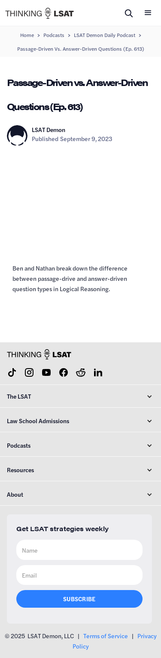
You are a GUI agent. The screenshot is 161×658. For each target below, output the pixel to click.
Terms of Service (105, 635)
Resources (20, 469)
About (15, 494)
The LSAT (19, 396)
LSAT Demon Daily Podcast (104, 35)
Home (27, 35)
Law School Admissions (38, 420)
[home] (39, 12)
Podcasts (53, 35)
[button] (148, 13)
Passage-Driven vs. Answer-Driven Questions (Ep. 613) (80, 48)
